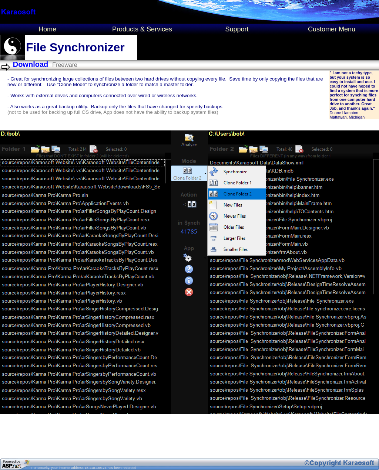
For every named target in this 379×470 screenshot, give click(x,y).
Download (30, 64)
